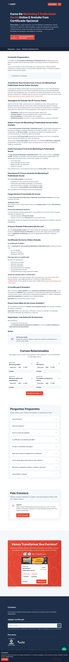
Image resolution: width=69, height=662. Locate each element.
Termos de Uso (23, 323)
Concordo (4, 659)
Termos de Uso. (9, 656)
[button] (59, 4)
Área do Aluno (52, 4)
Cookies (4, 653)
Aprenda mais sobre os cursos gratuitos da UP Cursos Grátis (25, 96)
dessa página (11, 614)
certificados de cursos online (43, 277)
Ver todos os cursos (34, 393)
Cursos (18, 49)
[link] (12, 4)
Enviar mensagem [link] (23, 515)
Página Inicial (11, 49)
